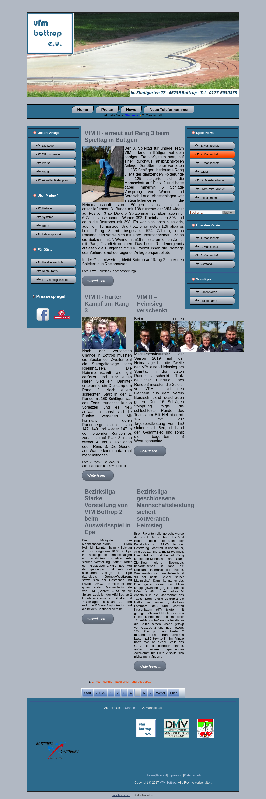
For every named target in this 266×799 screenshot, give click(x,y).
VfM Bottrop (168, 782)
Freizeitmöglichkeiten (55, 280)
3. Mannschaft (210, 163)
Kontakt (161, 775)
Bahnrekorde (209, 292)
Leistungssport (51, 234)
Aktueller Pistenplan (55, 180)
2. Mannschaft (210, 154)
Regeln (46, 225)
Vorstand (206, 264)
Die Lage (48, 145)
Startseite (131, 115)
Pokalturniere (209, 198)
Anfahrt (46, 171)
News (131, 110)
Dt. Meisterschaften (213, 180)
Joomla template (121, 795)
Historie (47, 208)
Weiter (160, 693)
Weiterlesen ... (98, 281)
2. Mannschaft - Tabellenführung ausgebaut (122, 681)
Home (82, 110)
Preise (107, 110)
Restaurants (50, 271)
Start (87, 693)
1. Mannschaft (210, 145)
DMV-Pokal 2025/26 (213, 189)
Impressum (175, 775)
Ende (173, 693)
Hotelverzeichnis (52, 262)
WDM (204, 171)
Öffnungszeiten (52, 154)
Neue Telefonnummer (169, 110)
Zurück (100, 693)
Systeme (47, 217)
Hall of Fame (209, 301)
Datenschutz (192, 775)
